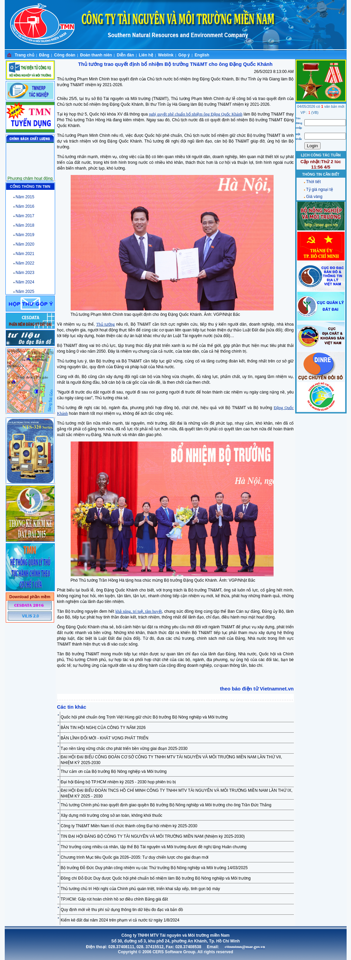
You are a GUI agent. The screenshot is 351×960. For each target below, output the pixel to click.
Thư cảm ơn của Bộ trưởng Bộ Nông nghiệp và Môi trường (113, 771)
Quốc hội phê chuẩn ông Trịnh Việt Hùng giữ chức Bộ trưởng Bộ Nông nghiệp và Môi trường (144, 717)
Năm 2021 (25, 253)
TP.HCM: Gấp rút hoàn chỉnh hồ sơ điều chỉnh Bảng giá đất (114, 899)
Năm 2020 (25, 244)
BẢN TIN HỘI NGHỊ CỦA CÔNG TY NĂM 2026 (103, 727)
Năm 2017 (25, 215)
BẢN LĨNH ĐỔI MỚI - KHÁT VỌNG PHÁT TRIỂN (104, 738)
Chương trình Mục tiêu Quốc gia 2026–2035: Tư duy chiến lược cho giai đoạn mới (134, 857)
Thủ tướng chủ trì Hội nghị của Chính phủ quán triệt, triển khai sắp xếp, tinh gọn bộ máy (140, 888)
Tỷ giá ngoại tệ (319, 189)
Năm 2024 (25, 282)
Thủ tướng (105, 324)
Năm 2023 (25, 272)
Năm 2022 (25, 263)
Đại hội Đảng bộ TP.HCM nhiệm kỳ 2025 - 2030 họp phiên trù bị (118, 782)
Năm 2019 (25, 234)
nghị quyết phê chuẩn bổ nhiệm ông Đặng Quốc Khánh (195, 114)
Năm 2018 (25, 225)
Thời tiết (313, 181)
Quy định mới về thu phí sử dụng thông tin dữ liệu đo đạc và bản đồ (122, 909)
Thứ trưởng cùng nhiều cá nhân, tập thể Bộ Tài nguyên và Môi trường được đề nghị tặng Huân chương (154, 846)
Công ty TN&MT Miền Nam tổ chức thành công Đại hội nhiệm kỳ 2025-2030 (129, 826)
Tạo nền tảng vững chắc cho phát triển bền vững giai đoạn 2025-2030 (124, 748)
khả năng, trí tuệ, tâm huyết (138, 611)
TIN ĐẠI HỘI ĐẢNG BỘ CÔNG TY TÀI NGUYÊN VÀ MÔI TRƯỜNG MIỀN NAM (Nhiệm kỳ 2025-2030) (153, 836)
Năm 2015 (25, 197)
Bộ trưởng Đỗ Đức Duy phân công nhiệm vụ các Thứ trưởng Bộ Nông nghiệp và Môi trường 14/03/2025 (154, 867)
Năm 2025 (25, 291)
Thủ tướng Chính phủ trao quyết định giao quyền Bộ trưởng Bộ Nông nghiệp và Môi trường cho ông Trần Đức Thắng (166, 805)
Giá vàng (314, 196)
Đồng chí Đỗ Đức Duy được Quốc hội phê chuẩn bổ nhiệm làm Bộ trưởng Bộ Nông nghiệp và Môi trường (156, 878)
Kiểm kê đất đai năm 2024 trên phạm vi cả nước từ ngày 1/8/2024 (120, 920)
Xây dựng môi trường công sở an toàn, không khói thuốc (111, 815)
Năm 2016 (25, 206)
